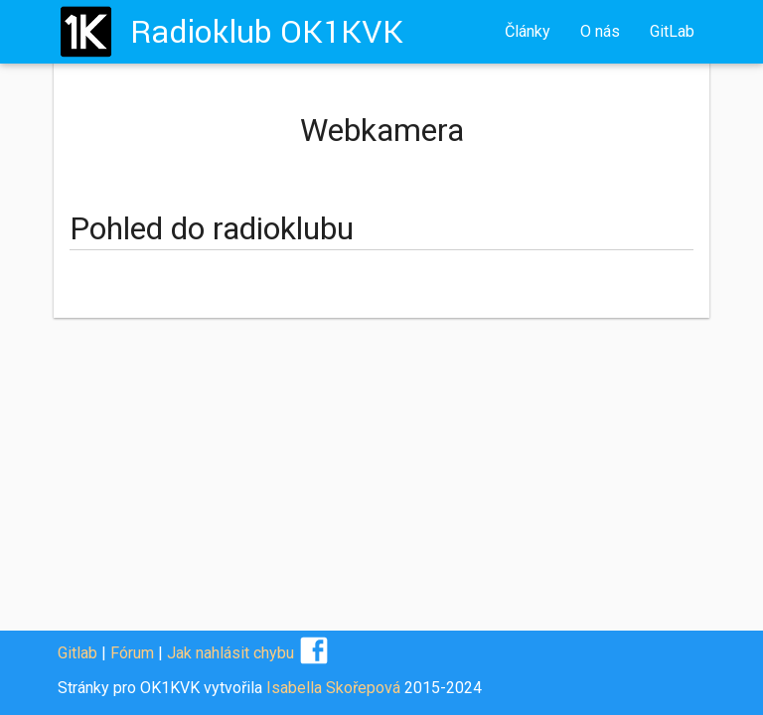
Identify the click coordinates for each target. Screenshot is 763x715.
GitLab (672, 31)
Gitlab (77, 653)
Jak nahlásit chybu (230, 653)
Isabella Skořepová (333, 687)
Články (527, 31)
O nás (600, 31)
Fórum (132, 653)
